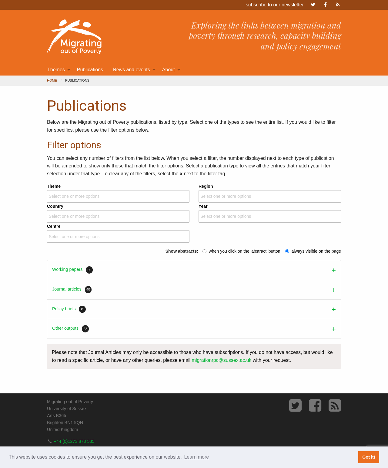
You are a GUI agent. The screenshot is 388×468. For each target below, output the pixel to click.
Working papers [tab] (72, 270)
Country (118, 213)
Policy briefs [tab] (69, 309)
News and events (131, 69)
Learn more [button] (196, 457)
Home (52, 80)
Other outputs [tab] (70, 328)
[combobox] (118, 196)
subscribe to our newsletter (275, 4)
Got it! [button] (368, 457)
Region (270, 193)
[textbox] (75, 196)
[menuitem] (57, 70)
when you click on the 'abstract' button (244, 251)
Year (270, 213)
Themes (56, 69)
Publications (90, 69)
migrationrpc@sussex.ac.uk (222, 360)
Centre (118, 233)
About (168, 69)
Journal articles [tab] (72, 289)
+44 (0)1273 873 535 (74, 441)
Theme (118, 193)
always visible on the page (316, 251)
